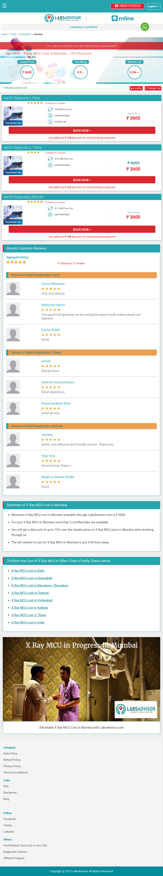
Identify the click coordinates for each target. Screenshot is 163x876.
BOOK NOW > (82, 130)
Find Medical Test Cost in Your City (25, 845)
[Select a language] (154, 6)
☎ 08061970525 (127, 6)
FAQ (5, 786)
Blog (6, 799)
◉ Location (136, 88)
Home (4, 34)
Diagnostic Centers (15, 851)
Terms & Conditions (15, 772)
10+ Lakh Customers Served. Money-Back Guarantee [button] (81, 45)
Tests (14, 34)
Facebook (9, 819)
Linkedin (8, 831)
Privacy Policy (12, 766)
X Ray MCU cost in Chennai (30, 593)
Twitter (7, 825)
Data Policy (10, 753)
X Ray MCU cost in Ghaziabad (31, 578)
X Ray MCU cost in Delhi (28, 571)
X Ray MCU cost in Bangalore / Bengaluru (39, 585)
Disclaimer (10, 792)
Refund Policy (12, 759)
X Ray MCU (25, 34)
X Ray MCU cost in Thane (28, 615)
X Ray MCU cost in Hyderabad (32, 600)
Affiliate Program (14, 858)
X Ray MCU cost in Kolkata (29, 608)
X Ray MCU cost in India (27, 622)
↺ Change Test (153, 88)
